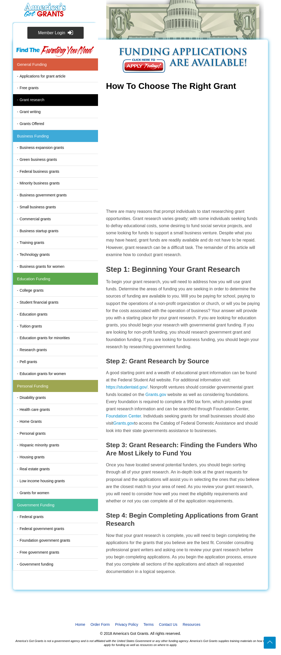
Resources (192, 624)
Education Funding (33, 279)
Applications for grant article (43, 76)
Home (80, 624)
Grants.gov (156, 394)
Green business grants (38, 159)
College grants (32, 290)
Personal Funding (32, 386)
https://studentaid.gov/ (127, 387)
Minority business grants (40, 183)
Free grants (29, 88)
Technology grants (35, 254)
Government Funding (35, 505)
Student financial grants (39, 302)
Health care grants (35, 409)
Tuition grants (31, 326)
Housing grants (32, 457)
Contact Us (168, 624)
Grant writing (30, 112)
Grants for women (34, 493)
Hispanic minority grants (39, 445)
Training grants (32, 242)
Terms (148, 624)
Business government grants (43, 195)
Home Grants (31, 421)
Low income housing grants (42, 481)
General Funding (32, 64)
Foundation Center (123, 416)
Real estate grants (35, 469)
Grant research (32, 100)
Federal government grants (42, 529)
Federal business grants (39, 171)
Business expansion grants (42, 147)
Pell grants (28, 362)
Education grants (34, 314)
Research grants (33, 350)
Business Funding (33, 136)
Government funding (36, 564)
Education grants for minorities (45, 338)
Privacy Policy (126, 624)
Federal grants (32, 517)
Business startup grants (39, 231)
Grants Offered (32, 124)
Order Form (100, 624)
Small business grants (38, 207)
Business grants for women (42, 266)
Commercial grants (35, 219)
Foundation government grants (45, 540)
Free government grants (39, 552)
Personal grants (33, 433)
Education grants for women (43, 374)
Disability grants (33, 397)
